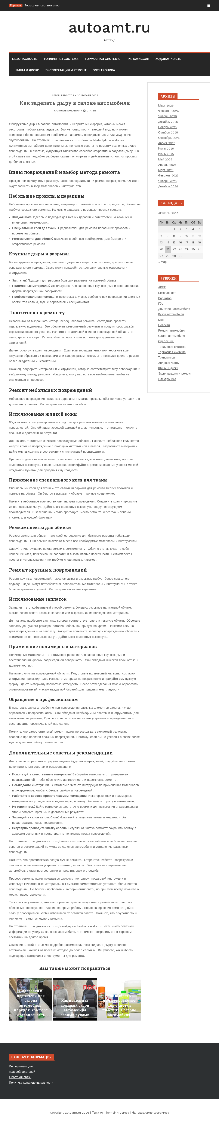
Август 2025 (166, 143)
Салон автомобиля (67, 110)
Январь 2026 (167, 116)
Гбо (160, 303)
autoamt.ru (109, 31)
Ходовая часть (168, 59)
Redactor (67, 95)
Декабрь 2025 (168, 121)
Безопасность (24, 59)
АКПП (162, 287)
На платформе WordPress (150, 1112)
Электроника (104, 70)
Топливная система (61, 59)
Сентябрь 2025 (169, 137)
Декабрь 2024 (168, 186)
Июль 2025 (166, 148)
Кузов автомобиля (171, 314)
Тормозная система (102, 59)
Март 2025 (166, 170)
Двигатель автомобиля (174, 309)
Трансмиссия (137, 59)
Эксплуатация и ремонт (66, 70)
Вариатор (165, 298)
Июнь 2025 (166, 154)
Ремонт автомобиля (172, 330)
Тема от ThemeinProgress (110, 1112)
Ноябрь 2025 (167, 127)
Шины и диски (27, 70)
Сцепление (166, 341)
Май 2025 (165, 159)
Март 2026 (166, 105)
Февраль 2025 (168, 175)
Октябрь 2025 (168, 132)
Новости (164, 325)
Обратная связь (20, 1077)
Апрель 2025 (167, 164)
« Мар (162, 262)
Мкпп (161, 320)
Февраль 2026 (168, 111)
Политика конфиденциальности (31, 1082)
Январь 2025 (167, 181)
